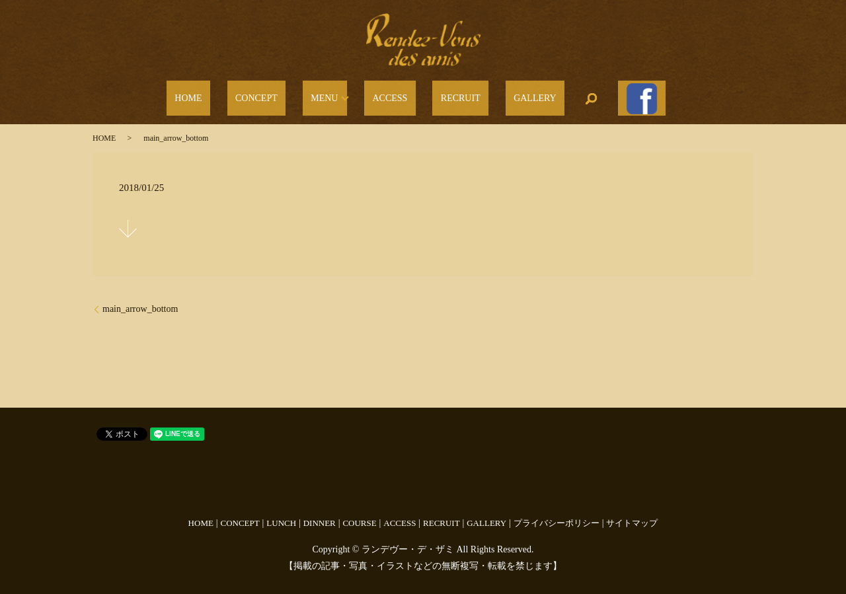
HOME (233, 95)
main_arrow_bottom (140, 301)
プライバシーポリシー (556, 514)
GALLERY (506, 95)
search (554, 94)
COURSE (359, 514)
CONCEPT (285, 95)
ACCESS (394, 95)
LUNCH (281, 514)
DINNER (319, 514)
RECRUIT (448, 95)
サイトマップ (632, 514)
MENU (336, 95)
